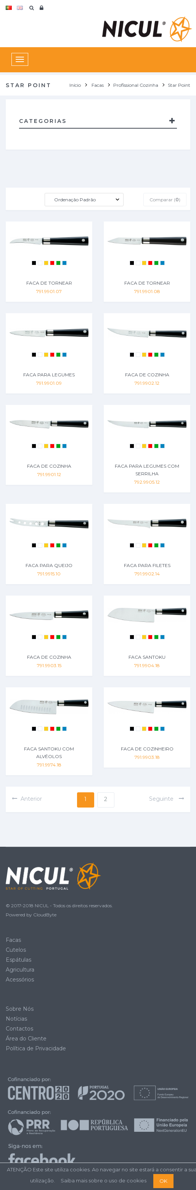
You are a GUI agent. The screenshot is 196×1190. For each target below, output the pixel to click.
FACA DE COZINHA (147, 375)
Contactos (19, 1028)
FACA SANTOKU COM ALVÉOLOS (49, 752)
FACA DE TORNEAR (49, 283)
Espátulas (18, 959)
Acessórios (20, 979)
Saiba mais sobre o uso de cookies (103, 1180)
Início (75, 85)
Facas (13, 940)
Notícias (16, 1018)
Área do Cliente (26, 1038)
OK (163, 1181)
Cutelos (16, 949)
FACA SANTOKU (147, 657)
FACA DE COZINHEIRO (147, 749)
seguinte (167, 798)
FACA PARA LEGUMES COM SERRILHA (147, 469)
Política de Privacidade (36, 1048)
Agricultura (20, 969)
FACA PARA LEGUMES (49, 375)
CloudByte (44, 915)
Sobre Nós (20, 1008)
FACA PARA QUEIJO (49, 565)
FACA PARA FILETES (147, 565)
